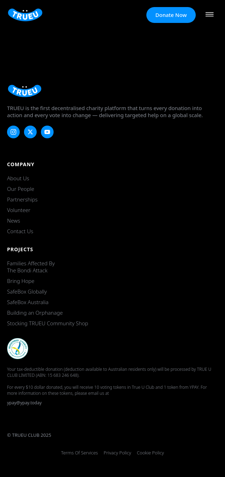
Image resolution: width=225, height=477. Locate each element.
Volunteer (18, 209)
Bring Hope (21, 280)
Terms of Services (79, 452)
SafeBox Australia (27, 302)
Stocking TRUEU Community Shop (47, 323)
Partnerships (22, 199)
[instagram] (13, 132)
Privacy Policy (117, 452)
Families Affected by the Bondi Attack (31, 267)
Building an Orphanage (35, 312)
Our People (20, 188)
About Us (18, 178)
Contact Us (20, 231)
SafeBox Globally (27, 291)
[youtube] (47, 132)
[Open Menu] (209, 15)
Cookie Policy (150, 452)
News (13, 220)
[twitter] (30, 132)
